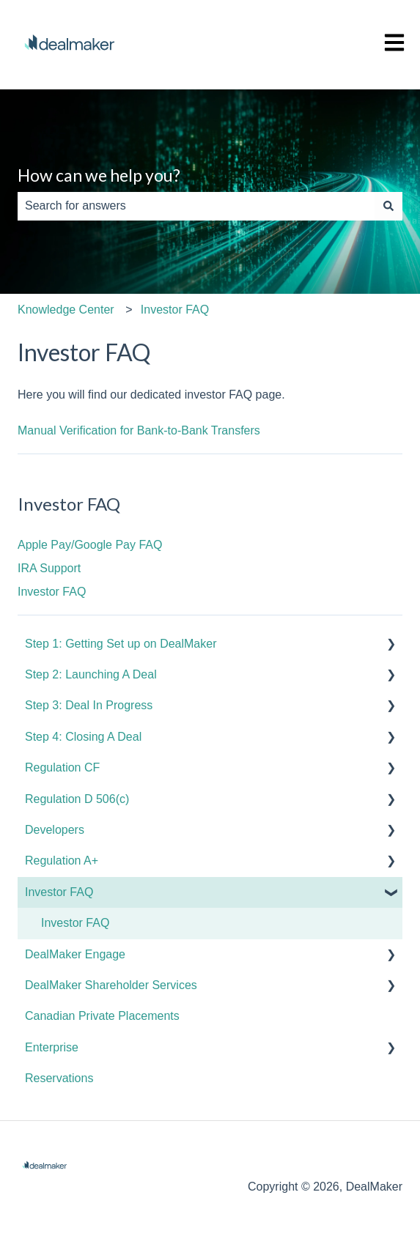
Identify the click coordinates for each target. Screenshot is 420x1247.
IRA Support (49, 568)
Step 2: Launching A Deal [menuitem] (91, 674)
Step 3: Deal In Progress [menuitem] (88, 705)
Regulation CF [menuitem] (62, 767)
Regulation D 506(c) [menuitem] (77, 799)
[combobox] (196, 206)
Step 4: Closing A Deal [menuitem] (83, 736)
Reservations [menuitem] (59, 1078)
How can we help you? (99, 175)
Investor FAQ (175, 309)
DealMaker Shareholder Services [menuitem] (111, 985)
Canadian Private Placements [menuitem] (102, 1016)
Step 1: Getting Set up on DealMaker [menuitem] (120, 643)
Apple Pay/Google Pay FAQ (90, 545)
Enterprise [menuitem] (51, 1047)
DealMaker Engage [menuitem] (75, 954)
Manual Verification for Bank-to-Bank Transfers (139, 430)
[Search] (388, 206)
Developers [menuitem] (54, 830)
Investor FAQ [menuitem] (59, 892)
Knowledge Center (66, 309)
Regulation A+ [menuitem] (61, 860)
